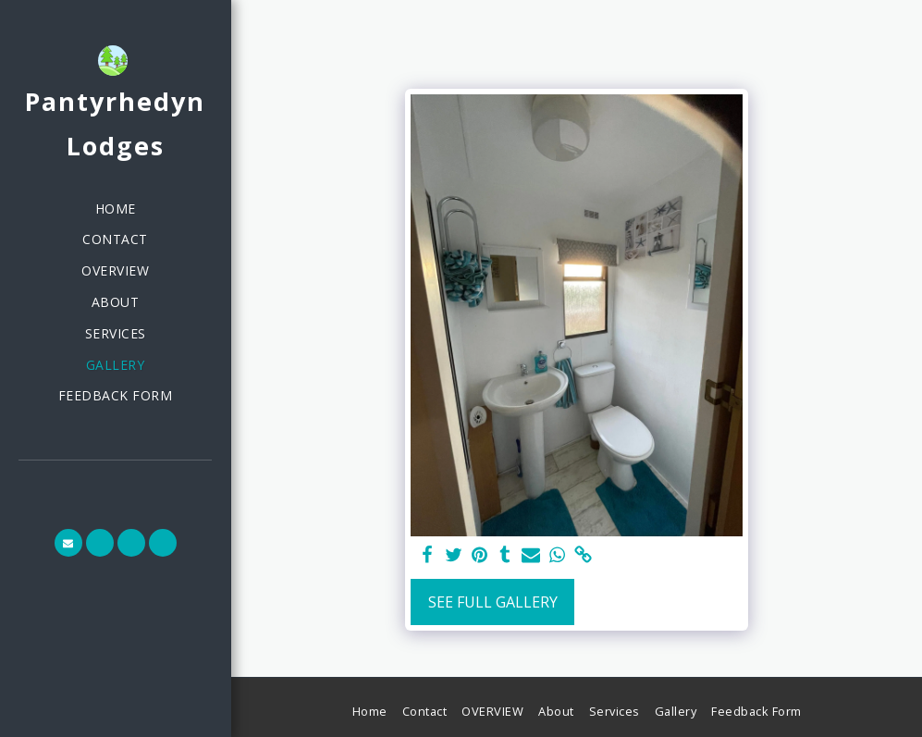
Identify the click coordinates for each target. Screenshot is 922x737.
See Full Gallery (493, 602)
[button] (68, 543)
